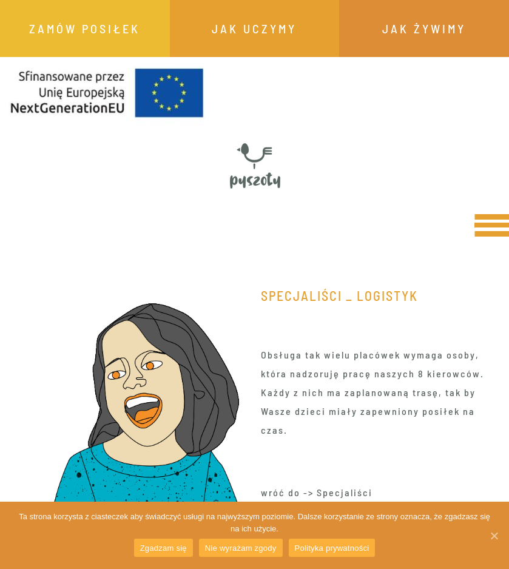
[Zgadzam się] (494, 536)
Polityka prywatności (332, 548)
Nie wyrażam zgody (241, 548)
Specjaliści (344, 492)
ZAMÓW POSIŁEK (84, 28)
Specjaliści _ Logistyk (339, 295)
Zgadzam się (163, 548)
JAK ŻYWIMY (424, 28)
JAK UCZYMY (254, 28)
